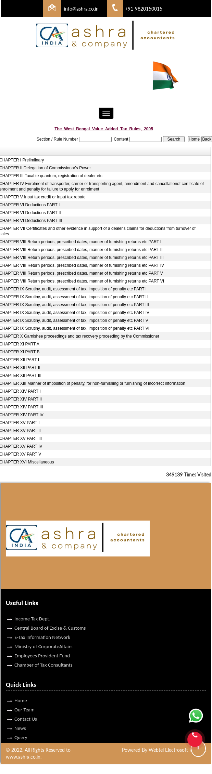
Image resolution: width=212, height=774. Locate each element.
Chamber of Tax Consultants (43, 657)
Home (20, 693)
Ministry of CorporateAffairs (43, 638)
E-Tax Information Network (42, 629)
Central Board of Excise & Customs (50, 620)
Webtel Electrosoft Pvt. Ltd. (177, 750)
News (20, 720)
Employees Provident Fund (42, 648)
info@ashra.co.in (81, 9)
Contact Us (25, 711)
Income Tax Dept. (32, 611)
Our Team (24, 702)
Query (20, 729)
